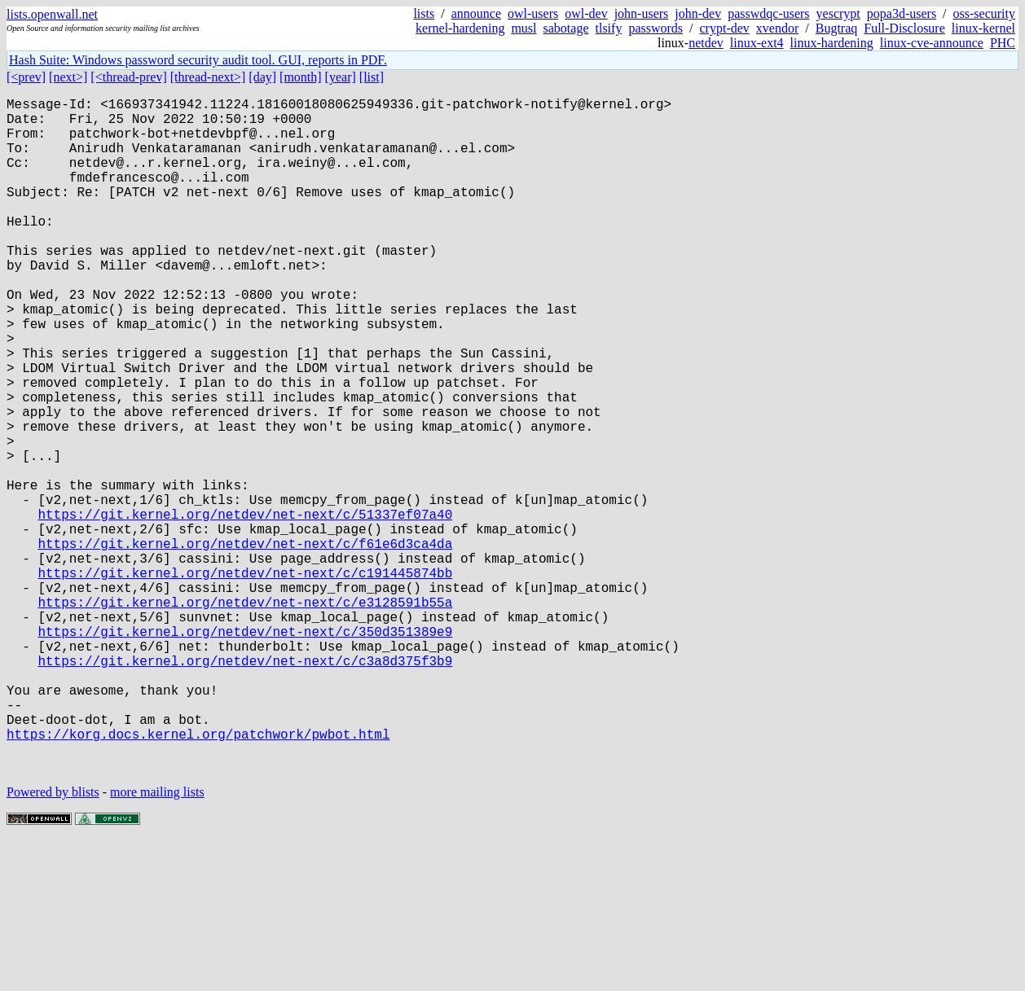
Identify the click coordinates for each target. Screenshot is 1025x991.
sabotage (566, 28)
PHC (1002, 43)
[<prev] (26, 77)
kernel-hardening (460, 28)
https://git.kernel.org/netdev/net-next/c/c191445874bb (244, 680)
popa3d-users (901, 13)
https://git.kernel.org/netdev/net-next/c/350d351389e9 (244, 752)
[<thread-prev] (128, 77)
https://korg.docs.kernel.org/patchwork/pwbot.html (198, 877)
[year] (340, 77)
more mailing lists (157, 942)
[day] (262, 77)
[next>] (68, 77)
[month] (300, 77)
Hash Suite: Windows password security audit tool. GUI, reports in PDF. (198, 60)
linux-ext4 (757, 43)
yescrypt (838, 13)
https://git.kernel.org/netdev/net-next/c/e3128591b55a (244, 716)
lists (423, 13)
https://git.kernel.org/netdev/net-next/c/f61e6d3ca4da (244, 644)
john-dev (698, 13)
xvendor (777, 28)
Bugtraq (837, 28)
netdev (706, 43)
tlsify (608, 28)
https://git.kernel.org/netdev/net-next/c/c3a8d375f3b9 (244, 787)
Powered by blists (53, 942)
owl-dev (586, 13)
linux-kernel (983, 28)
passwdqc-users (768, 13)
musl (523, 28)
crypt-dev (725, 28)
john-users (641, 13)
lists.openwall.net (52, 14)
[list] (371, 77)
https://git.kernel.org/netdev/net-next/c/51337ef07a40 (244, 608)
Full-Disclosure (904, 28)
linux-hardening (831, 43)
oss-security (984, 13)
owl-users (533, 13)
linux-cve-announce (931, 43)
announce (476, 13)
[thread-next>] (208, 77)
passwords (655, 28)
